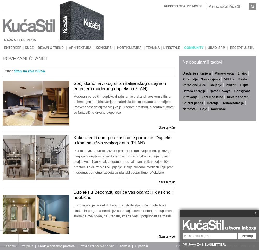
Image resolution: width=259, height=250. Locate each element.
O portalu (141, 246)
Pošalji (247, 236)
